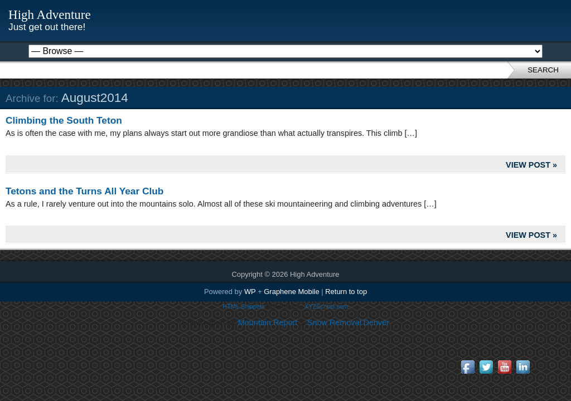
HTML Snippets (243, 306)
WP (250, 291)
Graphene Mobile (291, 291)
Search (543, 70)
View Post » (531, 164)
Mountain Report (267, 322)
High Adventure (49, 14)
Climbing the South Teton (64, 120)
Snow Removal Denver (348, 322)
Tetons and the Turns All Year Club (84, 191)
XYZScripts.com (326, 306)
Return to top (346, 291)
